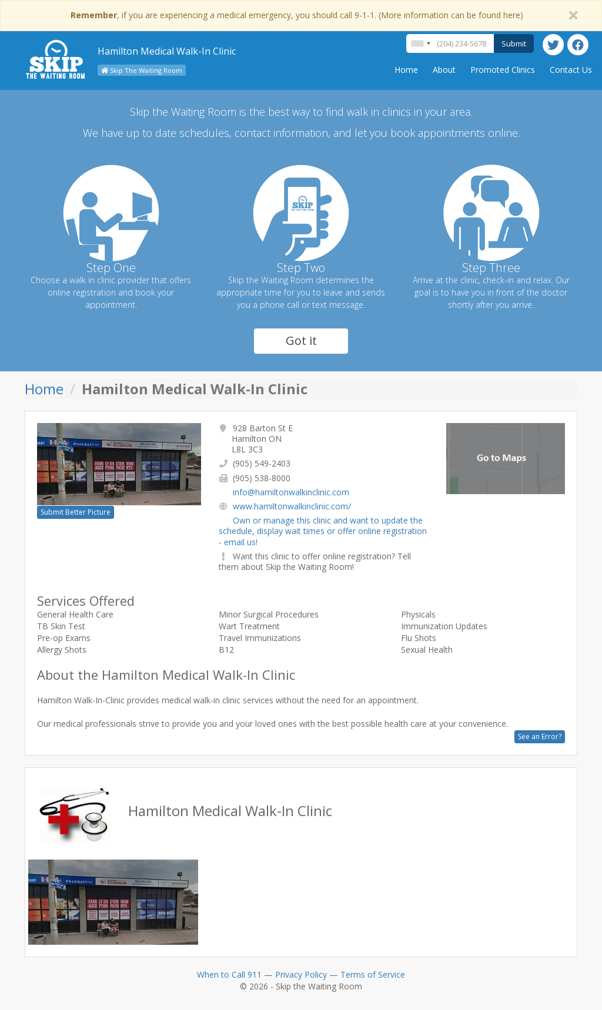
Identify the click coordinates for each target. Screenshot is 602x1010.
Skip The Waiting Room (141, 70)
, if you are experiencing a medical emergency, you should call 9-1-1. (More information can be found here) (297, 15)
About (444, 69)
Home (406, 69)
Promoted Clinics (502, 69)
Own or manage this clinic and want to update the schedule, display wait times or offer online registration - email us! (323, 531)
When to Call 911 (229, 974)
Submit (513, 43)
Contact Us (571, 69)
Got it (301, 340)
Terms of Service (372, 974)
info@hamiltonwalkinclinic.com (291, 492)
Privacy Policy (301, 974)
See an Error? (539, 736)
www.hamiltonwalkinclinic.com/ (292, 506)
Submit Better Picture (76, 512)
